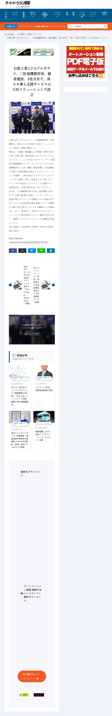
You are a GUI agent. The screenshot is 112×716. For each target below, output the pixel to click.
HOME (6, 15)
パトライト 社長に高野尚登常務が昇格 (43, 389)
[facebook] (13, 250)
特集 (73, 13)
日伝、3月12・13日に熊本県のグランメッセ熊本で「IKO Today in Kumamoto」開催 (27, 285)
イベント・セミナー (43, 423)
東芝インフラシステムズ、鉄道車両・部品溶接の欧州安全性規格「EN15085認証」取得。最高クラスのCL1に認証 (19, 440)
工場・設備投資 (45, 14)
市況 (67, 13)
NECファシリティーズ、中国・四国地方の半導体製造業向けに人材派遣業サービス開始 (36, 284)
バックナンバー (93, 14)
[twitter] (22, 250)
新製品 (24, 14)
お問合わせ (104, 13)
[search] (105, 26)
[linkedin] (51, 250)
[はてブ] (32, 250)
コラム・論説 (82, 14)
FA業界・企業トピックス (29, 34)
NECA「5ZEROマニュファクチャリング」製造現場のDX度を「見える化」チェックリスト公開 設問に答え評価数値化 (19, 396)
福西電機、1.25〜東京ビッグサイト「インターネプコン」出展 (43, 435)
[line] (41, 250)
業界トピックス (33, 14)
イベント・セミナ (57, 14)
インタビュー (15, 13)
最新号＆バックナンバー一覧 (31, 676)
